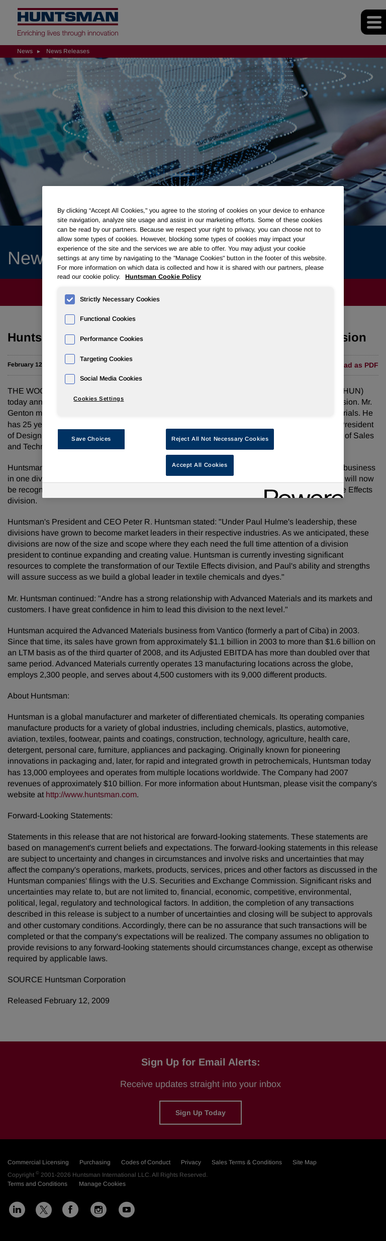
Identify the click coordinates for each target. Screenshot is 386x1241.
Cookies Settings (98, 399)
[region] (193, 342)
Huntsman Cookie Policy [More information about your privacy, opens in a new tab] (163, 276)
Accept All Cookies (199, 465)
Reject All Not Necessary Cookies (219, 439)
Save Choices (91, 439)
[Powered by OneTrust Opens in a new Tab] (300, 491)
